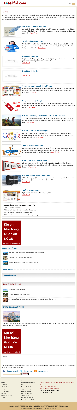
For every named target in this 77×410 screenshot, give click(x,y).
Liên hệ (4, 397)
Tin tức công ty (5, 391)
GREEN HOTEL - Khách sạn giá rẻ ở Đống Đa (20, 257)
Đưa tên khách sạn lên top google (34, 131)
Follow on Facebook (12, 371)
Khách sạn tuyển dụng (26, 393)
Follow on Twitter (28, 371)
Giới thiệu (4, 384)
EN (70, 3)
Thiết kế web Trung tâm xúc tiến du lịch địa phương (20, 210)
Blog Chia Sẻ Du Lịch (12, 284)
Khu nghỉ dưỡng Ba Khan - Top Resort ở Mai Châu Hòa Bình (23, 262)
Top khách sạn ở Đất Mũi (16, 289)
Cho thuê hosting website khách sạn (36, 175)
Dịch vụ (23, 380)
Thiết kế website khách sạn (32, 145)
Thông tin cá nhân (6, 389)
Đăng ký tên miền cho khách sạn (34, 160)
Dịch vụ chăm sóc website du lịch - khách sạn (18, 212)
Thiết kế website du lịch (31, 190)
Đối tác (5, 356)
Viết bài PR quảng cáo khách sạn (34, 26)
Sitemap (4, 393)
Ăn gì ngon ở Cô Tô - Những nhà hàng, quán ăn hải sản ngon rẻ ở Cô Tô (32, 299)
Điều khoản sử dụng (7, 386)
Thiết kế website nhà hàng (12, 207)
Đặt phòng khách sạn (30, 56)
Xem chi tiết (33, 33)
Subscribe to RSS (42, 371)
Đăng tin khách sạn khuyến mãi (34, 101)
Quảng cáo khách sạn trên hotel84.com (37, 86)
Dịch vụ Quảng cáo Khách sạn (28, 399)
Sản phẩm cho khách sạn (27, 397)
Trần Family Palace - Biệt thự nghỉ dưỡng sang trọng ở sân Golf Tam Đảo (26, 252)
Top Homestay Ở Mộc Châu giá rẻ (19, 294)
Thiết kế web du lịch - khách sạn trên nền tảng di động (21, 215)
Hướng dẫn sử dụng (7, 395)
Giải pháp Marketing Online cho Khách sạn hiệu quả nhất (43, 116)
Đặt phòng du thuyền (30, 71)
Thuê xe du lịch (25, 395)
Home (3, 382)
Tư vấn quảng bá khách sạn (32, 41)
